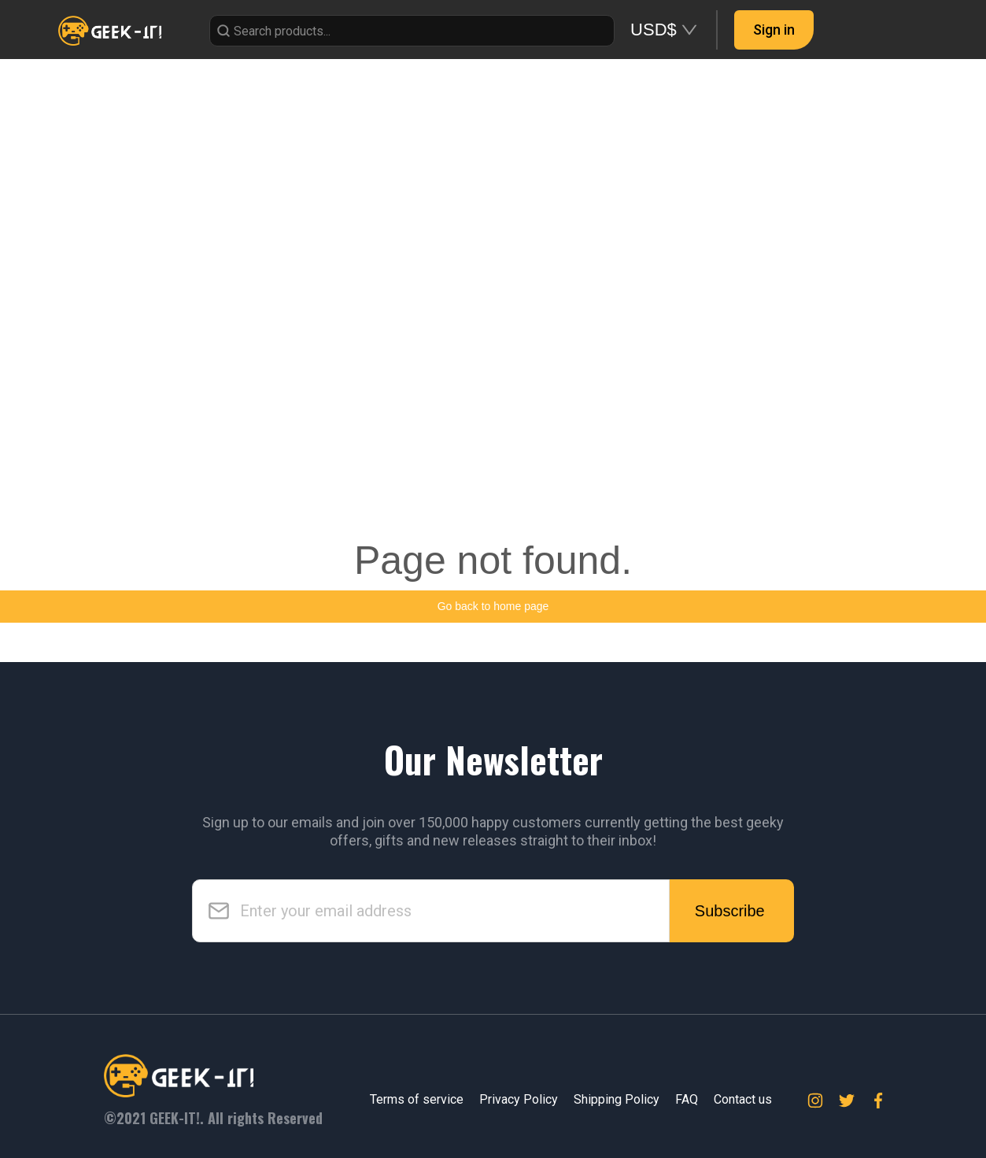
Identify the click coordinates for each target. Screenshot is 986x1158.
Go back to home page (493, 606)
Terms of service (416, 1099)
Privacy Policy (518, 1099)
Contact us (743, 1099)
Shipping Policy (616, 1099)
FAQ (686, 1099)
